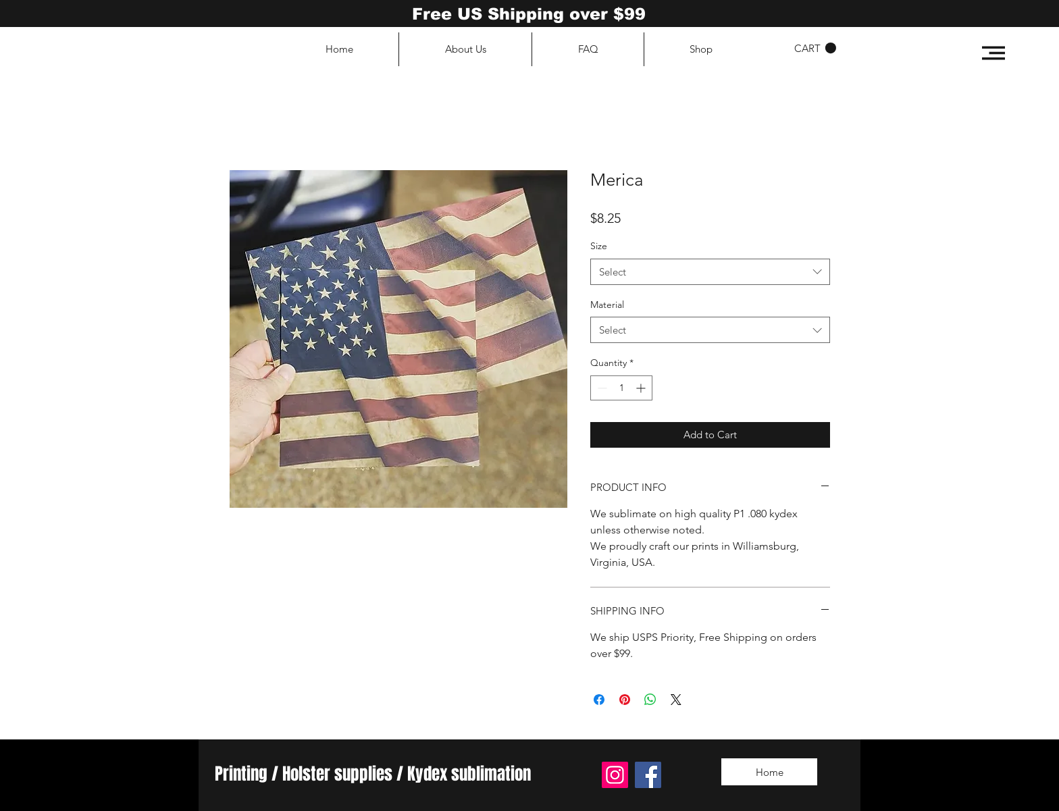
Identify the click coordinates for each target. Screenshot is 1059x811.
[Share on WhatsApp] (650, 699)
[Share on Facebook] (599, 699)
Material (607, 304)
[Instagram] (615, 775)
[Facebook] (648, 775)
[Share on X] (676, 699)
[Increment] (642, 388)
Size (598, 246)
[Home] (769, 771)
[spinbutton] (621, 388)
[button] (993, 53)
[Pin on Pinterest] (625, 699)
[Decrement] (600, 388)
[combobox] (710, 272)
